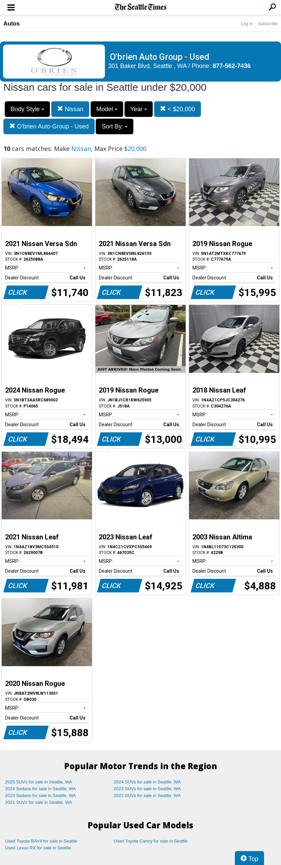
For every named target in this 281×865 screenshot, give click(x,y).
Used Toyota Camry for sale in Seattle (151, 841)
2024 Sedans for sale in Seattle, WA (40, 788)
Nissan (70, 109)
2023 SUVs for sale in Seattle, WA (147, 788)
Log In (247, 23)
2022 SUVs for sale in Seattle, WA (147, 795)
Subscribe (268, 23)
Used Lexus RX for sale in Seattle (38, 847)
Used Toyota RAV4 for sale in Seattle (41, 841)
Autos (11, 23)
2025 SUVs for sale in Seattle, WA (38, 781)
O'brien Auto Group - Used (49, 126)
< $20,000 (177, 109)
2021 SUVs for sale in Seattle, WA (38, 802)
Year (138, 109)
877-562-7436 (232, 66)
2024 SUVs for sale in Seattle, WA (147, 781)
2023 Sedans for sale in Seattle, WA (40, 795)
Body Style (27, 109)
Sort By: (114, 126)
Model (106, 109)
